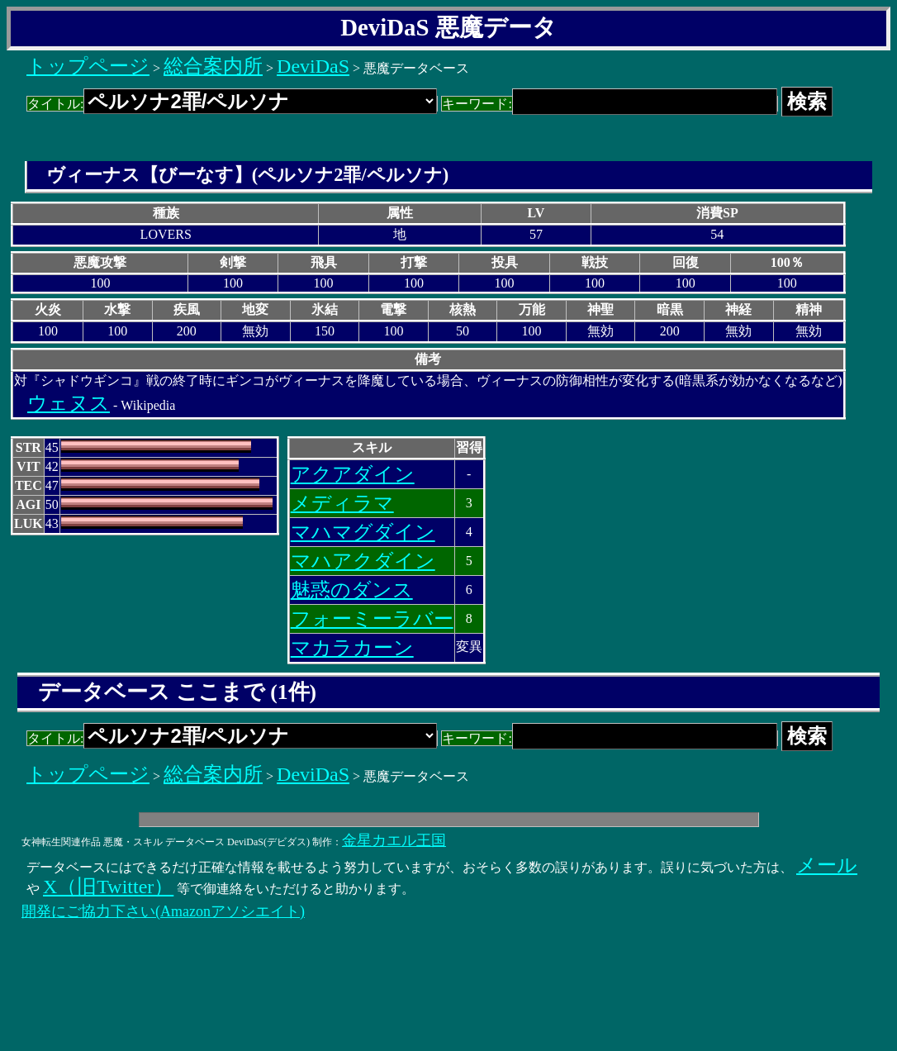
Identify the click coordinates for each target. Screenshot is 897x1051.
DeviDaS (313, 66)
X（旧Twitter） (108, 886)
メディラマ (342, 503)
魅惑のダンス (352, 590)
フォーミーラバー (372, 619)
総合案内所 (213, 66)
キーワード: (609, 104)
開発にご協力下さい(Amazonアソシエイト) (163, 911)
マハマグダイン (363, 532)
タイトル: (232, 104)
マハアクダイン (363, 561)
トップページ (88, 66)
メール (826, 865)
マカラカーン (352, 648)
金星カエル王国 (394, 840)
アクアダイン (353, 474)
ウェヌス (68, 403)
